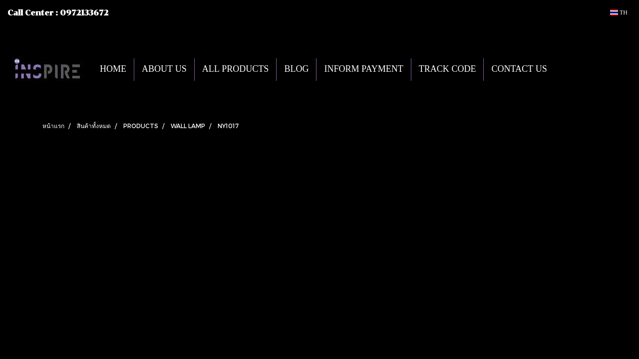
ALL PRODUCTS (235, 69)
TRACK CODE (447, 69)
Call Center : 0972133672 (57, 12)
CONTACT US (519, 69)
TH (619, 12)
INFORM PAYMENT (363, 69)
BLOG (296, 69)
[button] (570, 69)
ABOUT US (164, 69)
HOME (113, 69)
